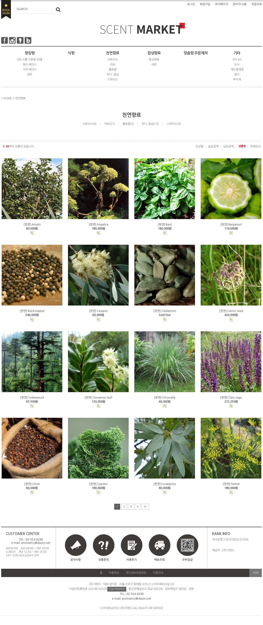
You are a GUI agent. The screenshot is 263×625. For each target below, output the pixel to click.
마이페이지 (221, 4)
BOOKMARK (6, 9)
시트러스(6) (89, 123)
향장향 (30, 53)
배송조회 (159, 559)
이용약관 (114, 572)
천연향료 (112, 53)
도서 (237, 64)
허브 (112, 64)
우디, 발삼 (113, 74)
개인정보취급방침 (136, 572)
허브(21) (109, 123)
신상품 (199, 146)
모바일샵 (187, 550)
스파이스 (112, 79)
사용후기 (131, 559)
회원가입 (205, 4)
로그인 (191, 4)
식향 (71, 53)
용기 (237, 74)
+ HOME (6, 98)
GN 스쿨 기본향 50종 (29, 59)
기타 (237, 53)
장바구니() (240, 4)
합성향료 (154, 53)
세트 (29, 74)
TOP (255, 572)
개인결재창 (237, 69)
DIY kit (237, 59)
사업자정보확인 (117, 589)
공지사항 (75, 559)
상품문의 (103, 559)
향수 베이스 (29, 64)
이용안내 (158, 572)
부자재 (237, 79)
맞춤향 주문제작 (196, 53)
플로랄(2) (128, 123)
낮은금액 (228, 146)
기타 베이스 (29, 69)
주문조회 (256, 4)
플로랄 (113, 69)
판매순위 (255, 146)
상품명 (241, 146)
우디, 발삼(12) (150, 123)
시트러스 (112, 59)
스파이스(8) (174, 123)
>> (145, 506)
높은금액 (213, 146)
